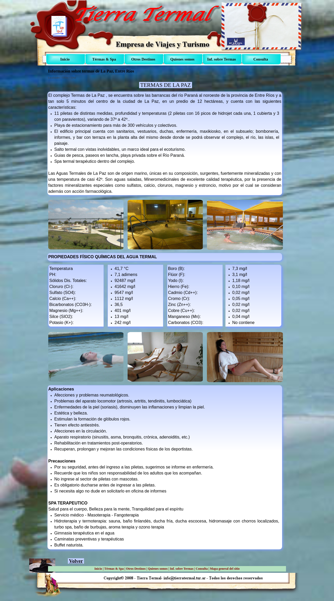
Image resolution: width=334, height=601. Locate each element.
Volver (76, 561)
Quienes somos (158, 568)
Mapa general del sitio (225, 568)
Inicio (98, 568)
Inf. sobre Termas (181, 568)
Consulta (202, 568)
